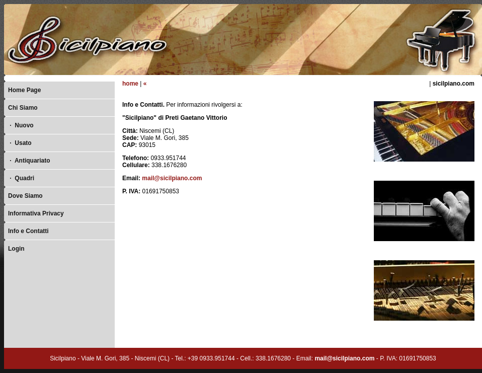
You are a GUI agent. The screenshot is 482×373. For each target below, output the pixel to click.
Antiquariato (29, 160)
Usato (20, 142)
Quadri (21, 178)
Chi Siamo (23, 107)
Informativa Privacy (36, 213)
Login (16, 248)
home (130, 83)
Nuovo (21, 125)
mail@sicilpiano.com (172, 178)
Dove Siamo (25, 195)
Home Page (24, 90)
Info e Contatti (28, 231)
